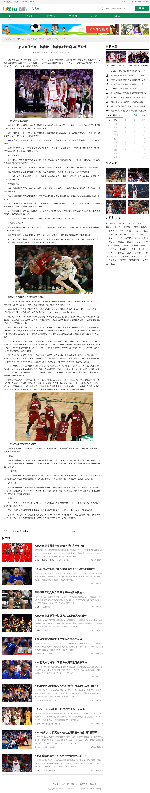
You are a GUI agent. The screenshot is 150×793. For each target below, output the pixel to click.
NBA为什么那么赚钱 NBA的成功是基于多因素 (60, 709)
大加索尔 (112, 260)
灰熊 (115, 139)
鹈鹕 (115, 150)
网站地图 (138, 2)
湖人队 (131, 223)
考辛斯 (111, 242)
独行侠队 (112, 249)
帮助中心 (74, 784)
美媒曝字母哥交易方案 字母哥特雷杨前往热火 (59, 592)
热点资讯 (28, 16)
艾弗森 (37, 560)
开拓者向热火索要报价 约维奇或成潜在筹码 (58, 639)
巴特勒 (14, 531)
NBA (22, 2)
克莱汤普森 (134, 260)
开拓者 (115, 135)
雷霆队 (140, 242)
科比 (129, 231)
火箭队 (138, 231)
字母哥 (37, 607)
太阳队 (141, 223)
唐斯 (129, 253)
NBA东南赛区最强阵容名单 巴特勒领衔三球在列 (61, 755)
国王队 (142, 234)
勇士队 (37, 747)
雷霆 (115, 153)
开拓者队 (124, 249)
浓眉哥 (130, 242)
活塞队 (138, 238)
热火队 (118, 227)
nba (23, 39)
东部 (143, 115)
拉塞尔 (37, 724)
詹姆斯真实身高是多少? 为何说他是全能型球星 (128, 111)
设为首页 (123, 2)
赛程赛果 (51, 16)
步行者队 (139, 253)
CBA (26, 2)
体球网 (14, 9)
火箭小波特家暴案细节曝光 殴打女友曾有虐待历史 (130, 80)
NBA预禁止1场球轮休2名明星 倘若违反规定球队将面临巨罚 (67, 685)
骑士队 (123, 234)
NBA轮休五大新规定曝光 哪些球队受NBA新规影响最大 (65, 569)
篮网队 (125, 245)
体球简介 (56, 784)
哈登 (146, 238)
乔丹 (143, 245)
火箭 (115, 142)
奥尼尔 (111, 238)
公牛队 (144, 256)
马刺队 (128, 238)
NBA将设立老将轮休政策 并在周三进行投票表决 (61, 662)
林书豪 (135, 245)
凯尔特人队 (110, 223)
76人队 (111, 253)
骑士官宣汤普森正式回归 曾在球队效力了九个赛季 (130, 84)
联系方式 (83, 784)
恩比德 (141, 249)
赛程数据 (33, 2)
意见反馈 (146, 2)
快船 (115, 131)
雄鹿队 (44, 560)
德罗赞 (123, 260)
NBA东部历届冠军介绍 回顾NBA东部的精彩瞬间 (61, 615)
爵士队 (114, 256)
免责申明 (65, 784)
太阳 (115, 157)
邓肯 (10, 140)
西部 (135, 115)
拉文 (113, 264)
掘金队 (109, 227)
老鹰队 (133, 234)
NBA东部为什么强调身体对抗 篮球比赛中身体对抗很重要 (66, 732)
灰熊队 (135, 256)
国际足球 (9, 2)
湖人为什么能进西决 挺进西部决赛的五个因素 (128, 71)
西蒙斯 (116, 245)
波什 (133, 249)
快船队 (121, 242)
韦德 (136, 227)
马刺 (115, 128)
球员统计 (118, 16)
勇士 (115, 124)
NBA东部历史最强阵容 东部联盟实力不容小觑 (59, 545)
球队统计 (95, 16)
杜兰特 (37, 630)
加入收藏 (131, 2)
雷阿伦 (52, 560)
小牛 (115, 146)
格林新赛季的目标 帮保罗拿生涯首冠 (124, 89)
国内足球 (16, 2)
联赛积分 (73, 16)
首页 (3, 2)
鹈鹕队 (121, 253)
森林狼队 (124, 256)
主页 (13, 39)
